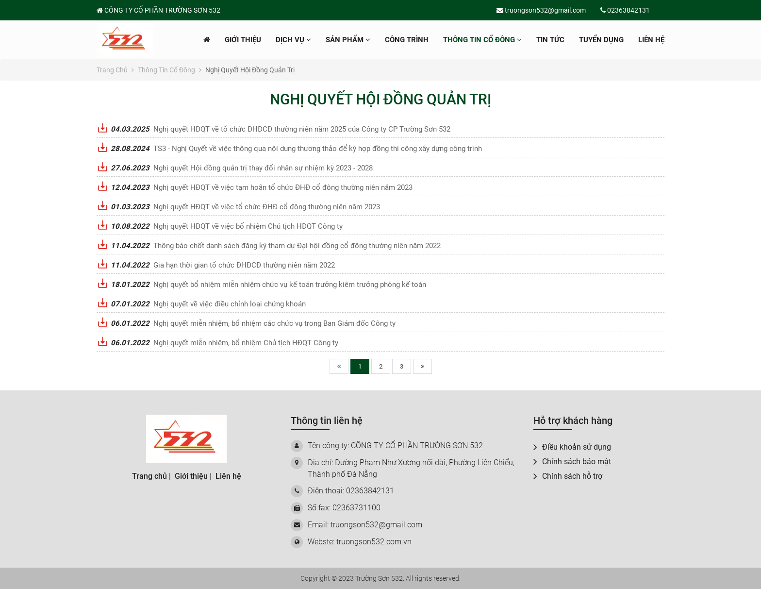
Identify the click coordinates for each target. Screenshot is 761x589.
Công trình (407, 39)
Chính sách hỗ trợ (567, 476)
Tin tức (550, 39)
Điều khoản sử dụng (572, 447)
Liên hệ (651, 39)
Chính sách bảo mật (572, 461)
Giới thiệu (243, 39)
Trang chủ (115, 70)
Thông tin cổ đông (482, 39)
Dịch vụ (293, 39)
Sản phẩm (348, 39)
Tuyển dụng (601, 39)
